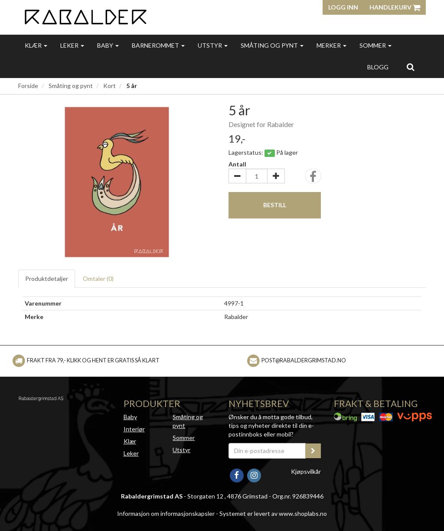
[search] (410, 67)
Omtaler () (98, 278)
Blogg (377, 67)
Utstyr (213, 45)
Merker (331, 45)
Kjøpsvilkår (306, 471)
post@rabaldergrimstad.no (303, 360)
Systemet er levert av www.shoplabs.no (273, 513)
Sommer (375, 45)
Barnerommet (158, 45)
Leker (72, 45)
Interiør (134, 429)
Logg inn (343, 7)
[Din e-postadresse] (267, 451)
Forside (28, 85)
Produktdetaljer (46, 278)
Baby (108, 45)
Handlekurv (394, 7)
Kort (109, 85)
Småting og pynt (272, 45)
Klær (36, 45)
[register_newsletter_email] (313, 450)
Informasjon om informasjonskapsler (166, 513)
